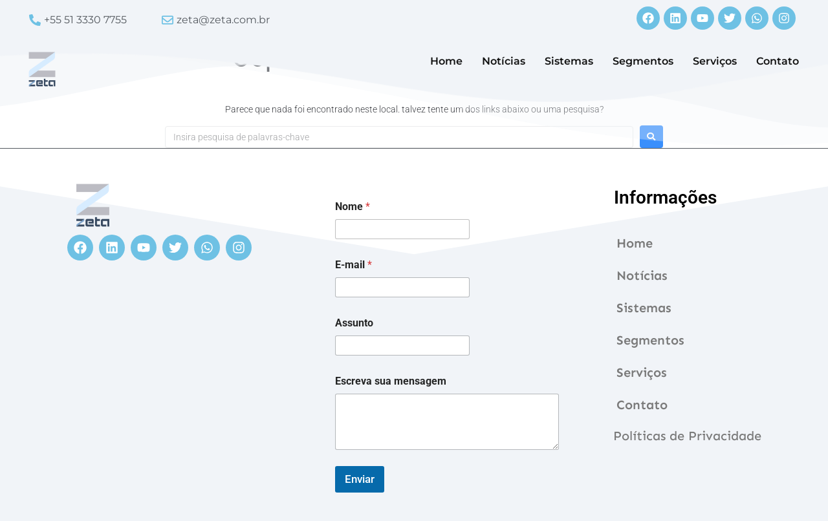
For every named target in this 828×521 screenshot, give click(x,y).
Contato (777, 61)
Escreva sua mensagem (390, 381)
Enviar (360, 479)
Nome (352, 206)
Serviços (715, 61)
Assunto (354, 323)
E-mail (353, 265)
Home (446, 61)
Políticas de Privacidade (687, 435)
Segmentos (643, 61)
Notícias (503, 61)
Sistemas (569, 61)
